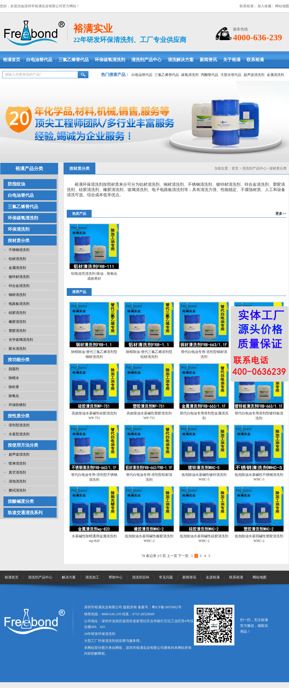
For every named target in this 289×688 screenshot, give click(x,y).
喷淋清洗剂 (17, 463)
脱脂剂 (14, 369)
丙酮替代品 (209, 75)
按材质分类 (18, 240)
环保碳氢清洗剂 (110, 59)
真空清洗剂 (17, 472)
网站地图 (282, 6)
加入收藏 (264, 6)
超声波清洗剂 (254, 75)
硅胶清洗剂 (17, 313)
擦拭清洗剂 (17, 490)
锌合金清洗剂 (19, 286)
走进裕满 (213, 577)
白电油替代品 (39, 59)
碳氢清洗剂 (190, 75)
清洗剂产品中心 (146, 59)
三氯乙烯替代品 (73, 59)
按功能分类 (18, 359)
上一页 (172, 556)
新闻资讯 (208, 59)
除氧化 (14, 396)
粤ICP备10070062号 (166, 607)
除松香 (14, 387)
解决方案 (69, 577)
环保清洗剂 (18, 229)
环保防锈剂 (17, 405)
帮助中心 (116, 577)
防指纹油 (16, 184)
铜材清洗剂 (17, 295)
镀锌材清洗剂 (19, 277)
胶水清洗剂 (17, 349)
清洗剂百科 (140, 577)
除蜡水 (14, 378)
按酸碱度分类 (21, 501)
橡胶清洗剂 (17, 322)
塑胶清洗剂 (17, 331)
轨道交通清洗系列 (25, 512)
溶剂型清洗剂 (19, 425)
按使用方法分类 (23, 445)
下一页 (183, 556)
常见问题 (166, 577)
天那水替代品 (231, 75)
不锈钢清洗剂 (19, 250)
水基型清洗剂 (19, 434)
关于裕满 (231, 59)
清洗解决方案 (181, 59)
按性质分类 (18, 416)
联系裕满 (246, 6)
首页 (234, 168)
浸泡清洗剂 (17, 481)
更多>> (280, 214)
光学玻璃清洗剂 (21, 340)
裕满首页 (11, 59)
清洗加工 (92, 577)
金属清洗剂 (275, 75)
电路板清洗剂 (19, 304)
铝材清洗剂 (17, 259)
